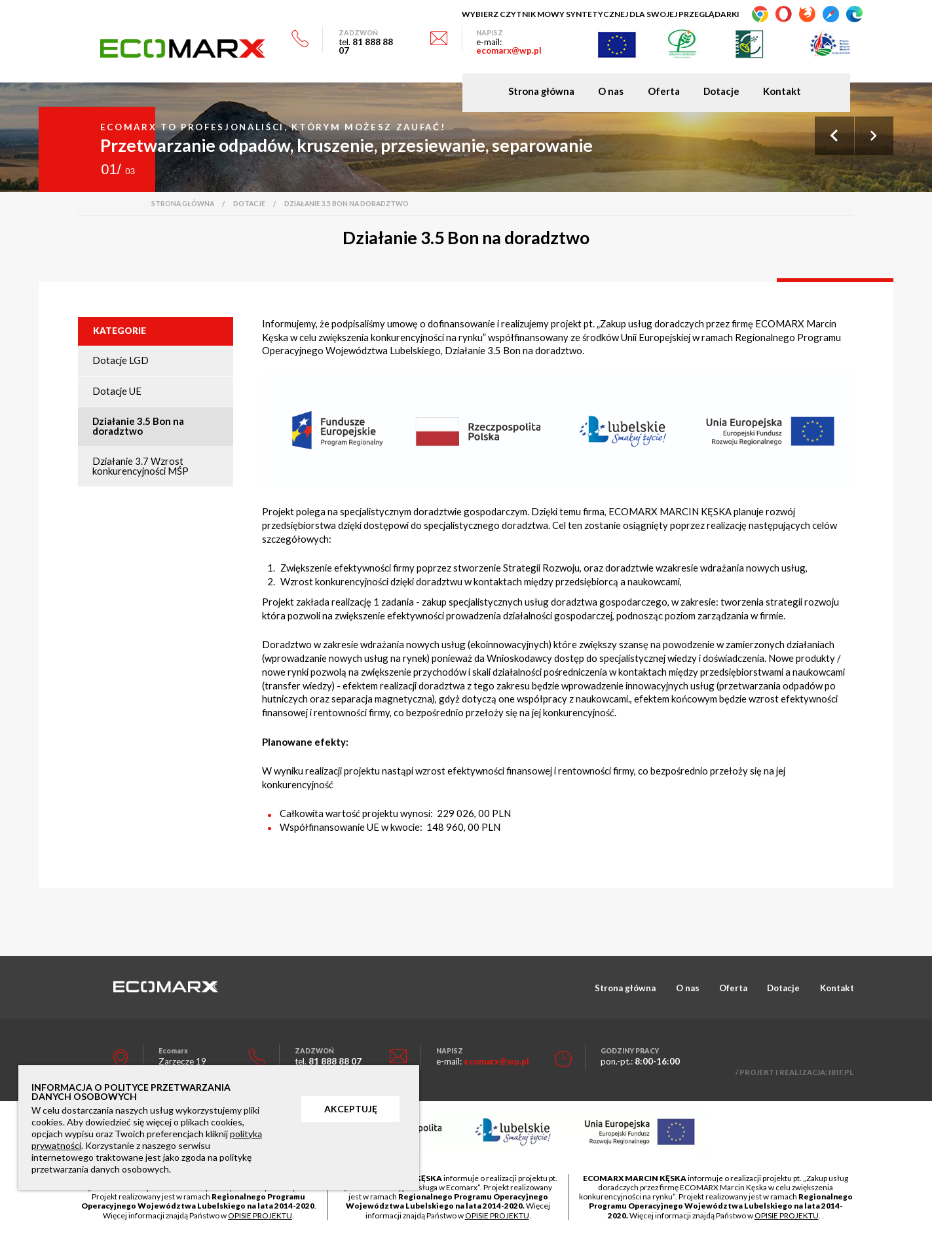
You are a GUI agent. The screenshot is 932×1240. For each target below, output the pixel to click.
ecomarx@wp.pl (509, 50)
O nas (611, 91)
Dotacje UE (116, 391)
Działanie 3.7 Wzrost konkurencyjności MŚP (140, 466)
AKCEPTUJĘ (350, 1108)
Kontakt (782, 91)
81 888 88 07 (366, 46)
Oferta (664, 91)
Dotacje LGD (120, 360)
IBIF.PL (841, 1072)
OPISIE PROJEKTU (260, 1215)
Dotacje (721, 91)
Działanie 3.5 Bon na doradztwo (138, 426)
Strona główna (541, 91)
